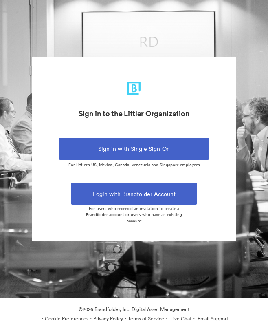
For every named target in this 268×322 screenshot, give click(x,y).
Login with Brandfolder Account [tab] (134, 197)
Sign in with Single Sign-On (134, 148)
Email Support (212, 318)
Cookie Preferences (66, 318)
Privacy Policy (108, 318)
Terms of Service (146, 318)
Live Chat (180, 318)
